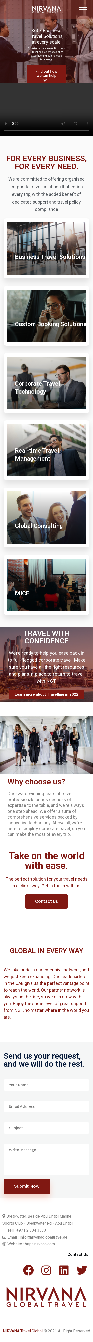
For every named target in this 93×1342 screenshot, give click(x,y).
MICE (22, 593)
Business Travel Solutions (50, 256)
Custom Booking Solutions (51, 324)
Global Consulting (39, 525)
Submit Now (27, 1186)
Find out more (46, 75)
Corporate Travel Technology (37, 387)
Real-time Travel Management (37, 454)
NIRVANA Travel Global (23, 1331)
